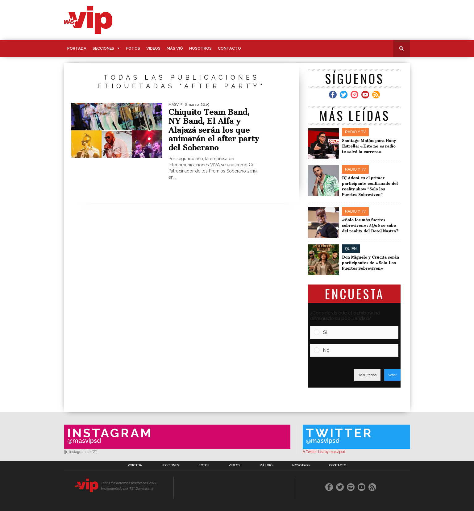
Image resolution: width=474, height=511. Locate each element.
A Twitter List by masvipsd (324, 452)
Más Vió (175, 48)
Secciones (103, 48)
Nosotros (200, 48)
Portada (76, 48)
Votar (392, 375)
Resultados (367, 375)
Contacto (229, 48)
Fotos (133, 48)
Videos (153, 48)
